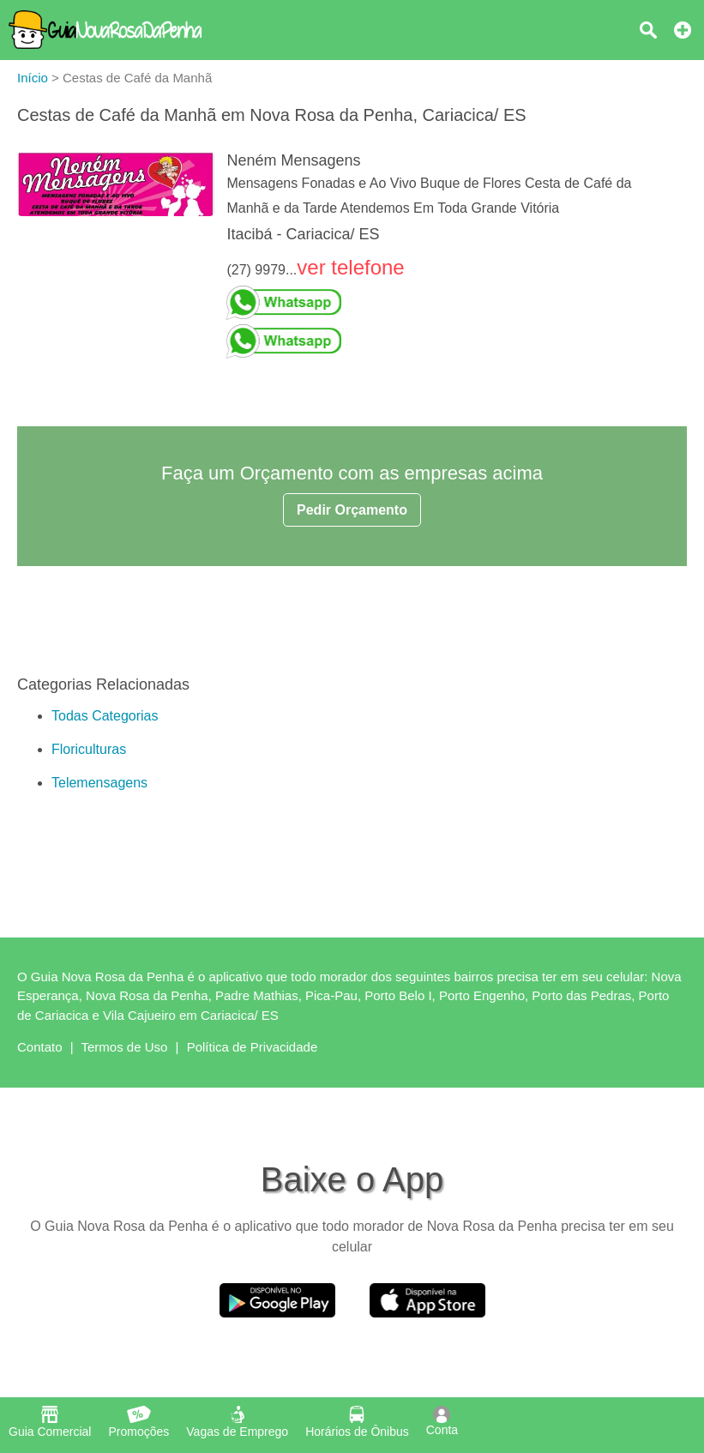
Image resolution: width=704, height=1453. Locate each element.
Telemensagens (99, 782)
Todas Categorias (105, 715)
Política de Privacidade (252, 1047)
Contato (40, 1047)
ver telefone (350, 267)
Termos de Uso (124, 1047)
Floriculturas (88, 749)
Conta (442, 1421)
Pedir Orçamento (352, 510)
